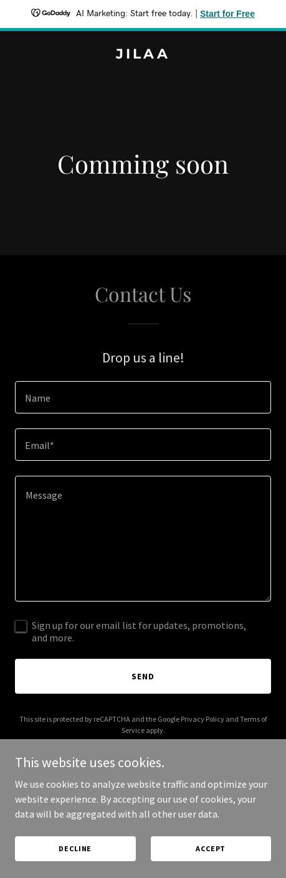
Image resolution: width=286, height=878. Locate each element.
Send (143, 676)
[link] (143, 55)
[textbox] (143, 397)
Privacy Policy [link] (202, 719)
